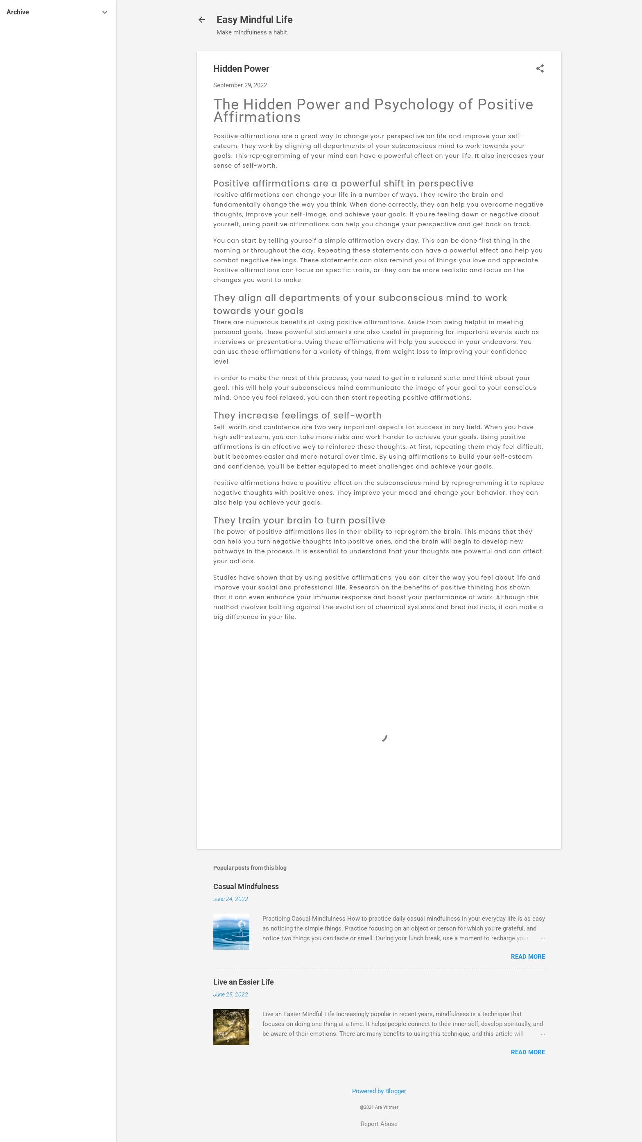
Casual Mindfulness (246, 886)
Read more (528, 956)
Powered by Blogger (379, 1091)
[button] (540, 69)
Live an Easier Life (243, 982)
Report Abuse (379, 1124)
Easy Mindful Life (255, 19)
